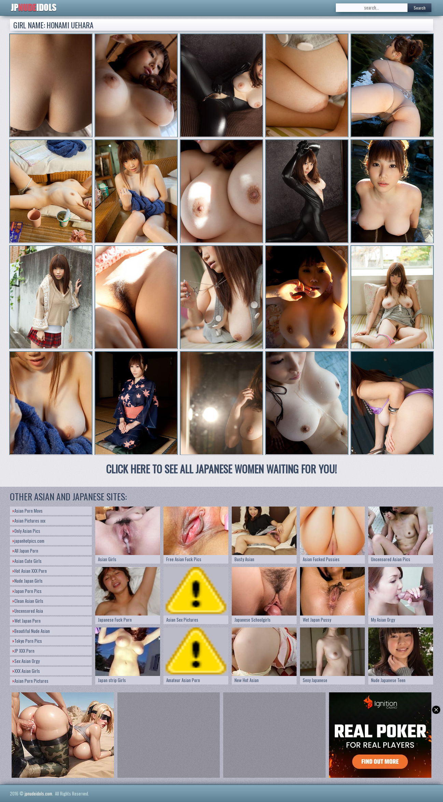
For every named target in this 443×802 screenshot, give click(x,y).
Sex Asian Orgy (26, 661)
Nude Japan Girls (28, 580)
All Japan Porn (25, 550)
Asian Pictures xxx (29, 520)
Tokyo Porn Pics (27, 640)
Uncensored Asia (28, 610)
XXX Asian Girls (26, 670)
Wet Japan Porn (27, 620)
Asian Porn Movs (28, 510)
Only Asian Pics (26, 530)
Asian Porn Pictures (30, 680)
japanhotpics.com (28, 540)
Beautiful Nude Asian (31, 630)
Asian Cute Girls (27, 560)
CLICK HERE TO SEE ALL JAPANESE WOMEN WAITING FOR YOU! (221, 468)
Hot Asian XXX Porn (30, 570)
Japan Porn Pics (27, 590)
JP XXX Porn (23, 650)
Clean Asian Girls (28, 600)
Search (420, 8)
